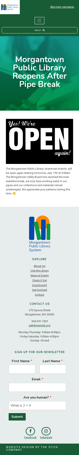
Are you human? (36, 397)
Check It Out (39, 280)
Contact (39, 294)
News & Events (40, 275)
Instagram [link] (46, 433)
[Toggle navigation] (40, 20)
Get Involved (39, 289)
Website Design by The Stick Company (32, 448)
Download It (39, 285)
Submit (17, 416)
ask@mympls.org (39, 325)
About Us (39, 266)
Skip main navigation (62, 6)
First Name (21, 361)
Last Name (51, 361)
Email (36, 379)
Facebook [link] (30, 433)
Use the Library (40, 270)
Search (39, 30)
